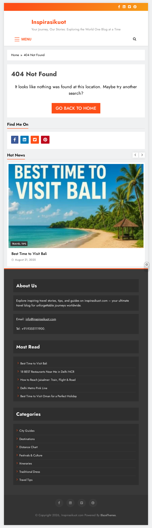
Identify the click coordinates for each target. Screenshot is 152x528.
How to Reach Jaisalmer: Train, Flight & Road (48, 380)
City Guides (26, 431)
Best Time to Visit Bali (29, 253)
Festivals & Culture (30, 455)
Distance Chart (28, 447)
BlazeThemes (108, 515)
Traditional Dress (29, 472)
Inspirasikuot (48, 22)
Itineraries (25, 463)
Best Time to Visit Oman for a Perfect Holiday (48, 396)
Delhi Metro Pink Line (33, 388)
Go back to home (76, 108)
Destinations (27, 439)
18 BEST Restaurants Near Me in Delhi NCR (47, 372)
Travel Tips (19, 244)
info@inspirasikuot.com (41, 319)
